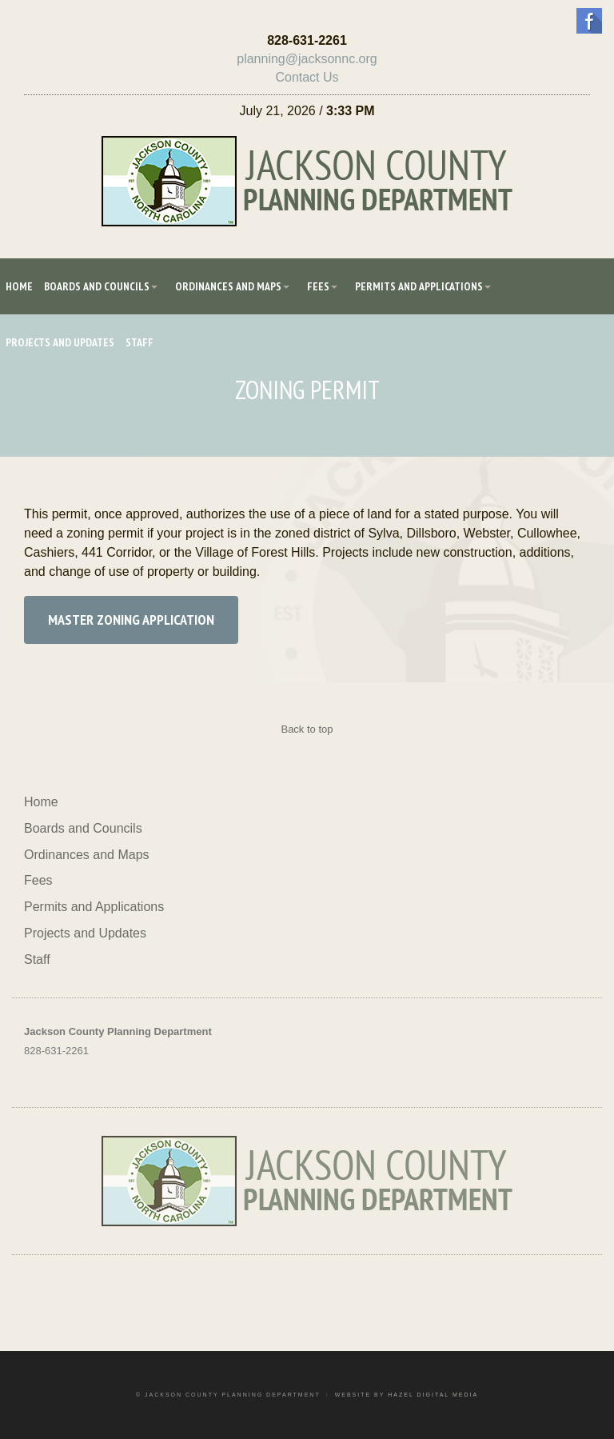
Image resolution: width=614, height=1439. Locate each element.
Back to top (307, 729)
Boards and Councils (97, 286)
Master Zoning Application (131, 619)
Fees (318, 286)
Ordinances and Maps (228, 286)
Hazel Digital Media (433, 1394)
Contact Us (306, 77)
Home (19, 286)
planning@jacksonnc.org (307, 59)
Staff (140, 342)
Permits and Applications (419, 286)
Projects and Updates (60, 342)
